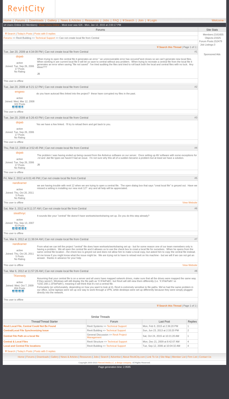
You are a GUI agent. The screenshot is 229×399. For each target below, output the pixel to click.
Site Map (165, 356)
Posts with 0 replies (44, 33)
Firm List (192, 356)
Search (128, 20)
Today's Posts (24, 33)
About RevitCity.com (134, 356)
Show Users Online (49, 25)
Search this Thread (169, 47)
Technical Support (45, 38)
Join (141, 20)
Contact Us (205, 356)
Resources (92, 20)
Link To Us (152, 356)
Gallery (52, 20)
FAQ (116, 20)
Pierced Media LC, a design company (114, 363)
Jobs (106, 20)
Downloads (36, 20)
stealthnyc (20, 213)
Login (152, 20)
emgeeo (19, 91)
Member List (179, 356)
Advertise (115, 356)
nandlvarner (20, 183)
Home (7, 20)
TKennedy (19, 275)
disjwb (19, 56)
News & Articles (71, 20)
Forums (20, 20)
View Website (189, 202)
